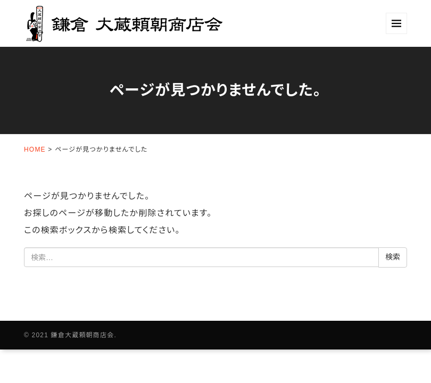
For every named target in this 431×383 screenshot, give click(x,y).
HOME (35, 149)
